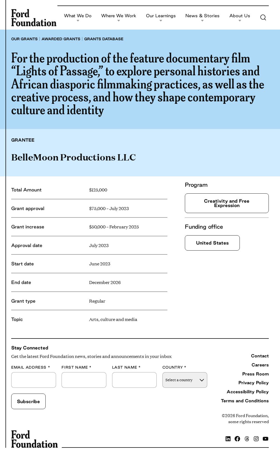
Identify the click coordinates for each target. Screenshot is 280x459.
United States (212, 242)
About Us (239, 18)
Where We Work (118, 18)
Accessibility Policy (248, 391)
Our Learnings (161, 18)
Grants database (103, 39)
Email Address (30, 367)
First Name (77, 367)
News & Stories (202, 18)
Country (174, 367)
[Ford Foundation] (33, 17)
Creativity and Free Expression (226, 203)
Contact (260, 355)
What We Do (78, 18)
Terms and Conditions (245, 400)
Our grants (24, 39)
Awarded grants (61, 39)
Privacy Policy (253, 382)
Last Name (126, 367)
